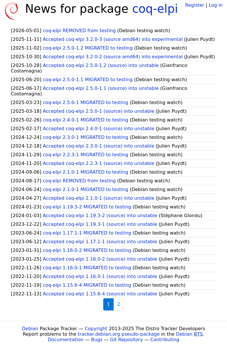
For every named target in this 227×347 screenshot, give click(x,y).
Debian (30, 328)
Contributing (164, 339)
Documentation (65, 339)
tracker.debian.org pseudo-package (119, 334)
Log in (216, 5)
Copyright (96, 328)
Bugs (97, 339)
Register (194, 5)
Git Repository (126, 339)
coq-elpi (155, 8)
